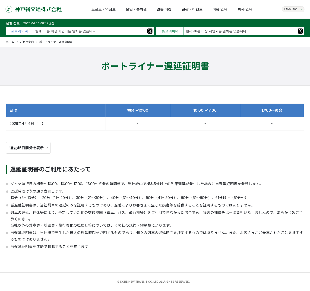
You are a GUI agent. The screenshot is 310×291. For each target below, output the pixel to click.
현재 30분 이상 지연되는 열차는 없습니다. (65, 31)
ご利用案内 (27, 42)
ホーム (10, 42)
